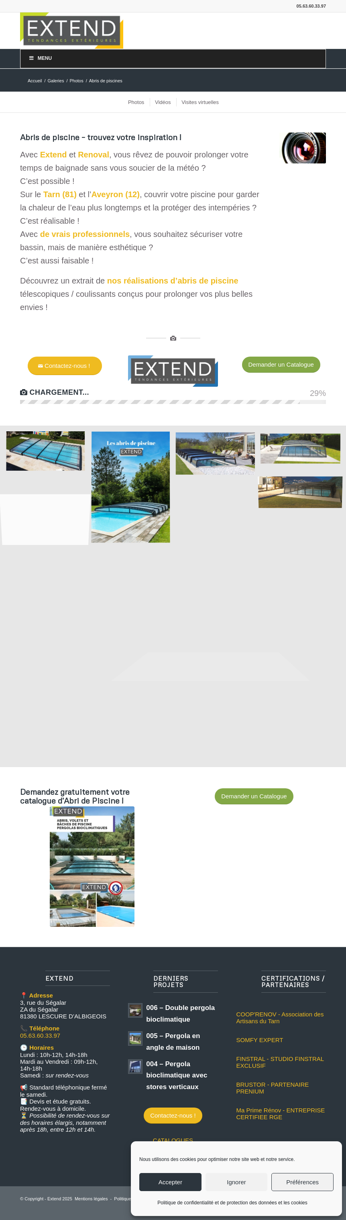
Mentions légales (91, 1198)
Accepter (170, 1182)
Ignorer (236, 1182)
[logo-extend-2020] (71, 30)
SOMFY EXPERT (259, 1039)
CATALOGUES (173, 1140)
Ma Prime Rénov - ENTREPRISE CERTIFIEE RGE (280, 1113)
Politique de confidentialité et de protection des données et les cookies (232, 1203)
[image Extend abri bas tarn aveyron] (48, 455)
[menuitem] (135, 102)
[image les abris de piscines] (133, 491)
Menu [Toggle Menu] (40, 58)
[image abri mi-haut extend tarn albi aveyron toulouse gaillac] (303, 450)
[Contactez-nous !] (65, 366)
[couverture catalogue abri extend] (92, 866)
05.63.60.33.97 (40, 1035)
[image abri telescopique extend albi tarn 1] (218, 456)
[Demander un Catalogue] (281, 365)
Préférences (302, 1182)
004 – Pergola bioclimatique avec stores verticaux (176, 1075)
